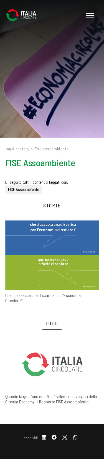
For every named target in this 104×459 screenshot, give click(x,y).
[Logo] (24, 15)
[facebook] (54, 438)
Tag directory (17, 148)
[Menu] (89, 15)
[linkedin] (44, 438)
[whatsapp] (75, 438)
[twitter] (64, 438)
